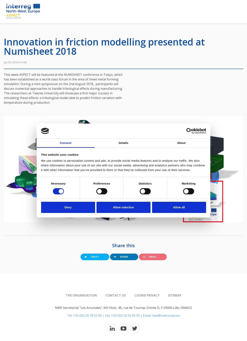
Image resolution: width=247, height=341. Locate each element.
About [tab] (181, 142)
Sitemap (174, 295)
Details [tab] (123, 142)
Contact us (115, 295)
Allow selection (123, 207)
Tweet (92, 256)
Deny (68, 207)
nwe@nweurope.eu (166, 315)
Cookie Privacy (147, 295)
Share (121, 256)
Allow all (179, 207)
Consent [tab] (66, 142)
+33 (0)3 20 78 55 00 (87, 315)
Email (150, 256)
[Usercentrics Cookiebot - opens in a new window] (189, 131)
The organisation (81, 295)
